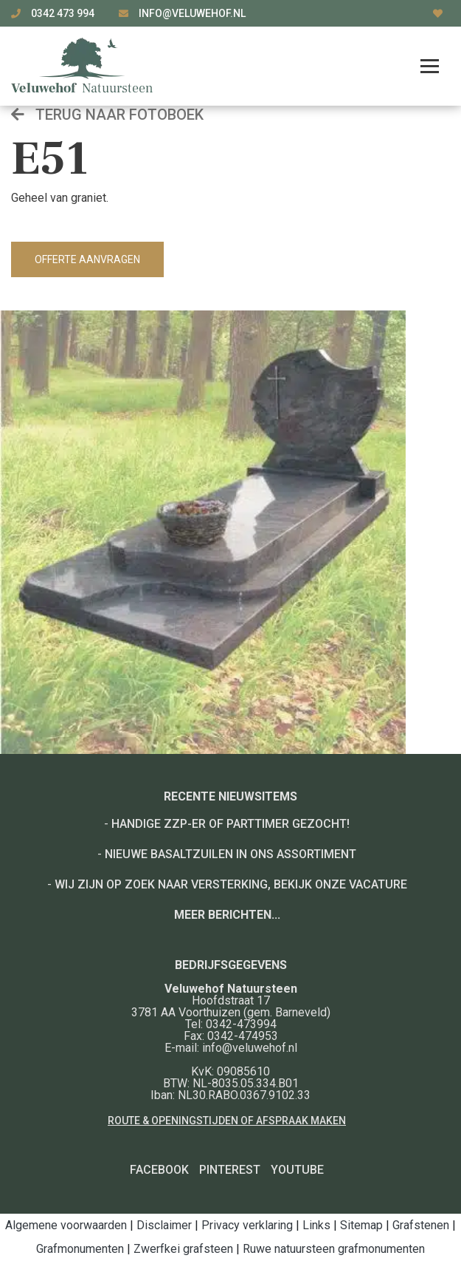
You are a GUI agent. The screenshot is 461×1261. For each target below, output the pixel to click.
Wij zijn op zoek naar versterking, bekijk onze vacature (231, 884)
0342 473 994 (64, 13)
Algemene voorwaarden (66, 1225)
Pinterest (229, 1170)
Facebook (159, 1170)
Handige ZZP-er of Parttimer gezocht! (230, 824)
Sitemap (361, 1225)
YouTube (297, 1170)
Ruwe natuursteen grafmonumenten (334, 1249)
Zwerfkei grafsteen (183, 1249)
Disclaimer (164, 1225)
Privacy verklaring (247, 1225)
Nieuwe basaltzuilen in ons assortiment (230, 854)
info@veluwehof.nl (192, 13)
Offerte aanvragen (87, 259)
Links (316, 1225)
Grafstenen (420, 1225)
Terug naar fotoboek (107, 114)
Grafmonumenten (80, 1249)
